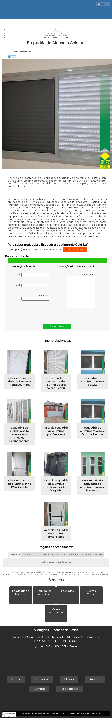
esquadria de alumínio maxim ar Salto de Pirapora (92, 431)
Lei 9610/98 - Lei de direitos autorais (95, 574)
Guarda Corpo (91, 592)
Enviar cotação (57, 326)
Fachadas (67, 590)
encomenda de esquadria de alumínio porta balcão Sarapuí (56, 383)
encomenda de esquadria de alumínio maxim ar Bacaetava (92, 485)
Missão (69, 679)
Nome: (31, 275)
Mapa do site (69, 689)
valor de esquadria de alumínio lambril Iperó (56, 533)
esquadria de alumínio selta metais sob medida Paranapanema (19, 434)
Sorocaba (73, 554)
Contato (39, 689)
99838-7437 (68, 646)
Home (15, 679)
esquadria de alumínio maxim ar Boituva (92, 381)
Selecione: (16, 554)
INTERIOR (48, 554)
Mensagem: (81, 290)
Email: (31, 285)
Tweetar (12, 56)
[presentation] (30, 311)
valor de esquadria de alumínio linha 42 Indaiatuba (19, 484)
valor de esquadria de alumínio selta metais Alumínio (19, 381)
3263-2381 (47, 646)
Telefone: (35, 297)
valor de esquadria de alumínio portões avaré (56, 431)
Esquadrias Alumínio (44, 592)
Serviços (56, 580)
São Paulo (99, 554)
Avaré (27, 554)
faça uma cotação (74, 249)
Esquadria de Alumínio (20, 592)
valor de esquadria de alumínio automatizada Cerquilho (56, 485)
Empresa (42, 679)
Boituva (37, 554)
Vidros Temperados (56, 611)
